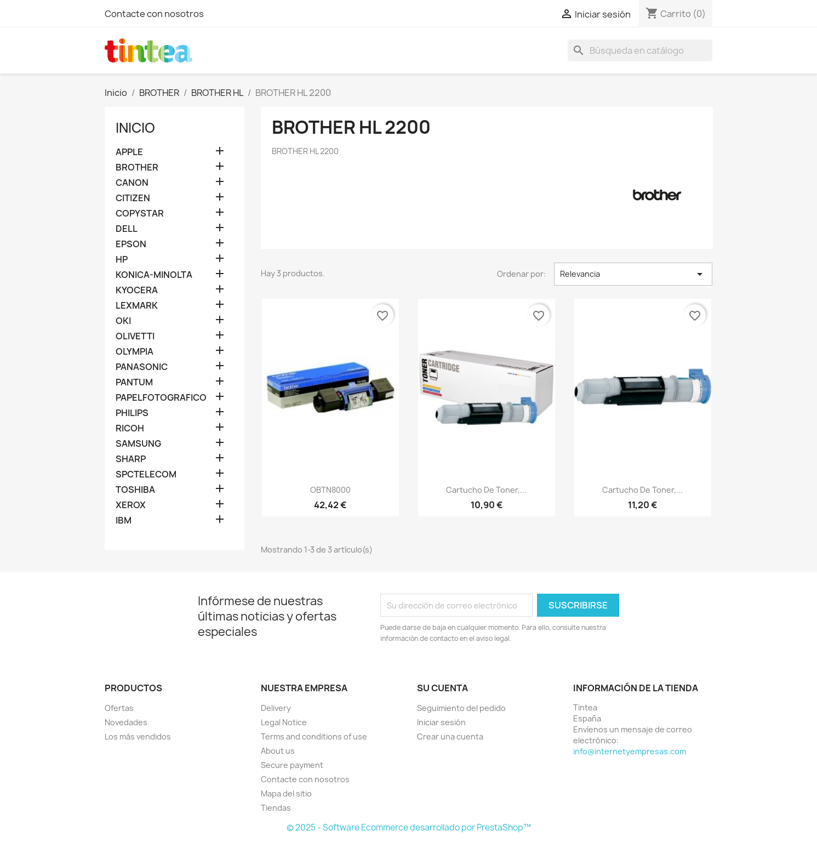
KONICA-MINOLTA (154, 275)
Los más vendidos (138, 736)
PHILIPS (132, 413)
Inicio (135, 127)
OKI (123, 321)
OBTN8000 (330, 490)
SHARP (131, 459)
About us (278, 751)
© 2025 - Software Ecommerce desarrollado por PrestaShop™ (409, 827)
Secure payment (292, 765)
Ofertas (119, 708)
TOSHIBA (135, 490)
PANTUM (134, 382)
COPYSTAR (140, 213)
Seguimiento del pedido (461, 708)
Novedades (126, 722)
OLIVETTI (135, 336)
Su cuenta (442, 688)
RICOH (130, 428)
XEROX (131, 505)
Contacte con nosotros (154, 14)
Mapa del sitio (286, 793)
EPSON (131, 244)
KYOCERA (137, 290)
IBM (124, 520)
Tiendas (276, 808)
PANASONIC (142, 367)
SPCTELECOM (146, 474)
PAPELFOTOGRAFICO (161, 397)
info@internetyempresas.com (629, 751)
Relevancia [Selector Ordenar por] (633, 274)
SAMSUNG (138, 444)
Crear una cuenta (450, 736)
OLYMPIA (134, 351)
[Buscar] (640, 50)
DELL (127, 229)
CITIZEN (133, 198)
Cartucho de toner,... (486, 490)
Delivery (276, 708)
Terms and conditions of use (314, 736)
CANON (132, 183)
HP (122, 259)
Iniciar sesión (441, 722)
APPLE (129, 152)
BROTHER (137, 167)
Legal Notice (284, 722)
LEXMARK (137, 305)
